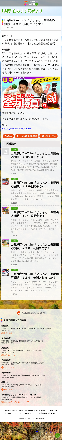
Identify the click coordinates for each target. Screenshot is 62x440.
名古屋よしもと (10, 355)
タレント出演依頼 (26, 411)
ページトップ (57, 435)
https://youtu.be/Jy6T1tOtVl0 (16, 128)
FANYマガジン (11, 411)
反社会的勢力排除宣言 (47, 413)
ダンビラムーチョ (48, 136)
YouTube (8, 136)
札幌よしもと (9, 333)
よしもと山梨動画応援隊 (27, 136)
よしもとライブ (41, 411)
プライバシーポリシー (47, 432)
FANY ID (53, 411)
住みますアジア (30, 413)
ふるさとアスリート (14, 413)
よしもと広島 (9, 368)
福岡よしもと (9, 389)
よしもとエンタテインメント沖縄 (16, 402)
